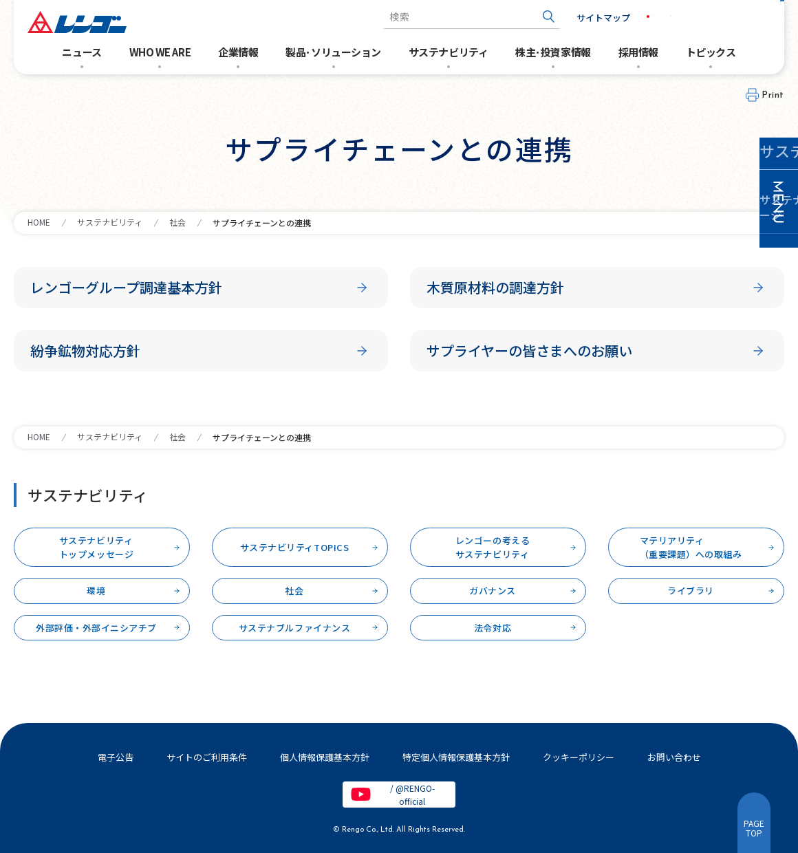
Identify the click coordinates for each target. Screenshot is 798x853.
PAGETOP (754, 828)
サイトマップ (581, 17)
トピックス (711, 52)
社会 (177, 222)
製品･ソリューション (333, 52)
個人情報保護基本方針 (324, 757)
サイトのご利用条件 (206, 757)
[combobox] (450, 17)
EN (664, 16)
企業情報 (238, 52)
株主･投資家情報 (552, 52)
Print (773, 95)
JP (635, 16)
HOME (39, 222)
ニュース (81, 52)
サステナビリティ (448, 52)
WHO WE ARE (160, 52)
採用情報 (638, 52)
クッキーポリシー (578, 757)
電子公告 (115, 757)
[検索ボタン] (526, 17)
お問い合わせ (736, 16)
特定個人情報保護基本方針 (456, 757)
